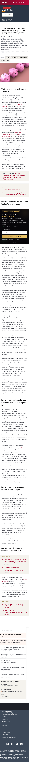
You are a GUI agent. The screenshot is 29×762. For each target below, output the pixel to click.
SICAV (15, 132)
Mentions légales (6, 732)
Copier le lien (5, 60)
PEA (21, 447)
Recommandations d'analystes (9, 714)
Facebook (23, 57)
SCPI (19, 134)
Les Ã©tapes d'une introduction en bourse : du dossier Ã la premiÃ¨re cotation (13, 641)
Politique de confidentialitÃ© (9, 737)
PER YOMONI (5, 696)
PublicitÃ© (4, 725)
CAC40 (3, 716)
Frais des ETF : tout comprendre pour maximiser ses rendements (11, 661)
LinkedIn (15, 57)
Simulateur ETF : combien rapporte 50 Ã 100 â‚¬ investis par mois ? (13, 655)
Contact (4, 731)
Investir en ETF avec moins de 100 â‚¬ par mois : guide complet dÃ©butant (12, 648)
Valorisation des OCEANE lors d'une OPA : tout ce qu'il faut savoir (12, 675)
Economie (13, 24)
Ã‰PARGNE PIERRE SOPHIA (10, 686)
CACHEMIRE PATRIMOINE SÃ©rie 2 (12, 691)
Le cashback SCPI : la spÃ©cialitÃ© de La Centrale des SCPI (12, 668)
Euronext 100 (5, 719)
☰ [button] (3, 3)
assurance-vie (6, 136)
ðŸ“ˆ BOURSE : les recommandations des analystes (10, 635)
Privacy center (5, 734)
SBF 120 (4, 718)
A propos (4, 736)
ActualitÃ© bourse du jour (8, 713)
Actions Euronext (6, 721)
